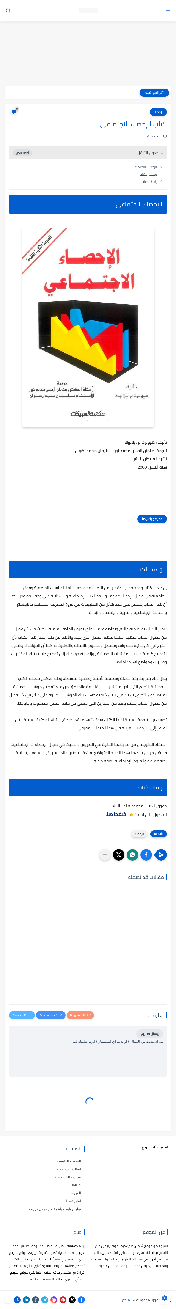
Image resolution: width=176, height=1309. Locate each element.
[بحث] (8, 10)
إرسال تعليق (150, 1034)
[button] (146, 855)
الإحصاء (158, 112)
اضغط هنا (116, 814)
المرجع (127, 1299)
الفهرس (75, 1193)
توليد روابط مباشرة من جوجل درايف (55, 1209)
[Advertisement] (88, 54)
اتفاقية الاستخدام (68, 1169)
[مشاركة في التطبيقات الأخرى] (105, 855)
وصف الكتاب (148, 174)
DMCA (76, 1185)
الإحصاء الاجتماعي (144, 167)
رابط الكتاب (149, 181)
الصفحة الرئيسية (69, 1161)
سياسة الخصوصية (68, 1177)
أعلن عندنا (73, 1201)
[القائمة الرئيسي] (168, 10)
